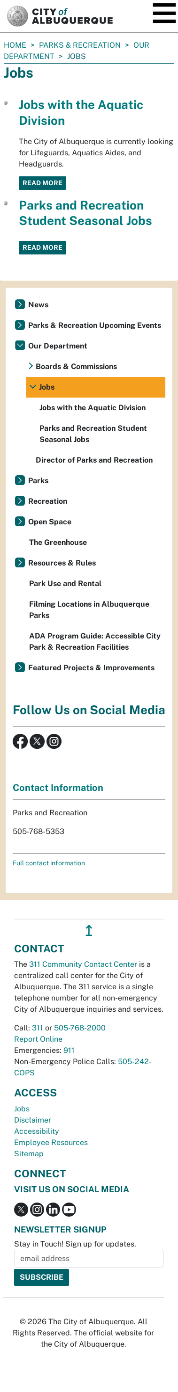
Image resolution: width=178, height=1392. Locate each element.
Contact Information (58, 787)
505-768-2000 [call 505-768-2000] (80, 1027)
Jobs (46, 387)
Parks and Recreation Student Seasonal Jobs (93, 434)
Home (15, 45)
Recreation (47, 501)
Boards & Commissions (76, 366)
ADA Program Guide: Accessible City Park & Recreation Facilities (95, 641)
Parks (38, 480)
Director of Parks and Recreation (94, 460)
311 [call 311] (37, 1027)
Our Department (57, 345)
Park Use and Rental (65, 583)
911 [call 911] (69, 1050)
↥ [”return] (89, 930)
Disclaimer (32, 1120)
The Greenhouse (58, 542)
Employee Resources (51, 1142)
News (38, 304)
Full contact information (49, 863)
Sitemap (29, 1153)
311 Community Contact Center (83, 964)
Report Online (38, 1039)
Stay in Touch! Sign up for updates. (75, 1244)
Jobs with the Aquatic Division (92, 407)
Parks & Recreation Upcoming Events (94, 325)
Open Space (49, 521)
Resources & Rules (62, 562)
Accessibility (36, 1131)
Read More (42, 183)
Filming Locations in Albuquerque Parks (89, 610)
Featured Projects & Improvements (91, 667)
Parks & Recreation (80, 45)
